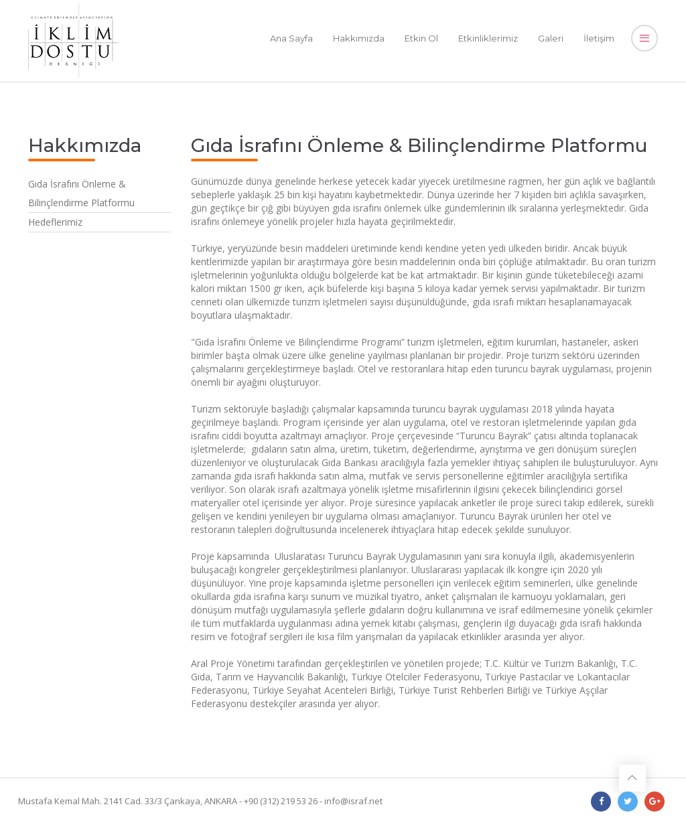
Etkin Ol (421, 38)
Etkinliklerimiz (488, 38)
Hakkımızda (359, 38)
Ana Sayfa (291, 38)
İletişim (599, 38)
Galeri (550, 38)
